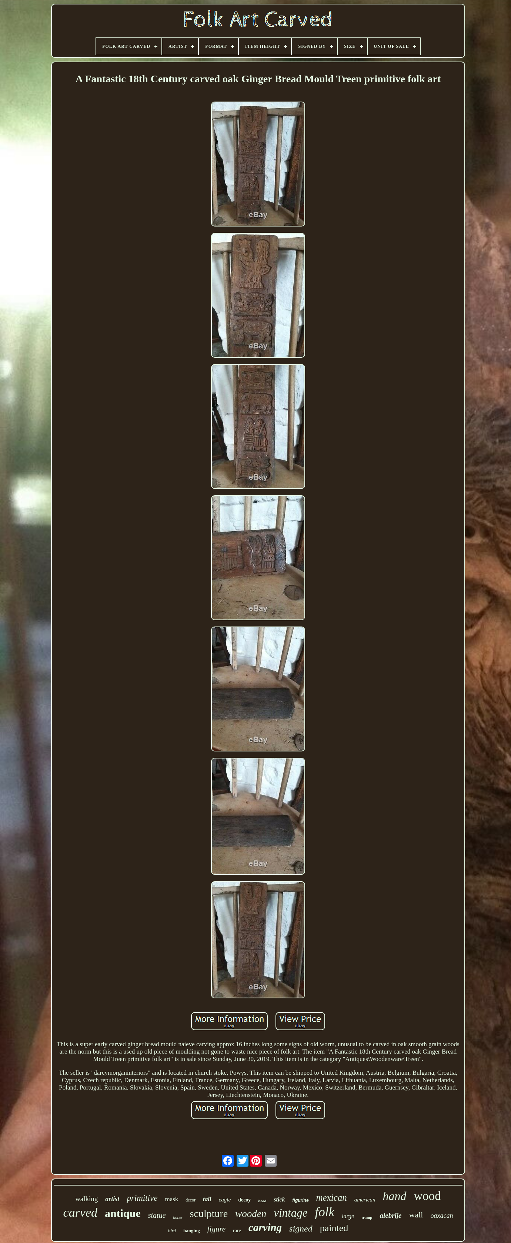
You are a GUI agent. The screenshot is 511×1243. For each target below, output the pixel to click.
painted (334, 1228)
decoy (244, 1200)
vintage (290, 1212)
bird (172, 1230)
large (348, 1216)
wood (427, 1196)
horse (178, 1218)
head (262, 1201)
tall (207, 1199)
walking (86, 1199)
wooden (250, 1213)
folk (324, 1212)
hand (395, 1196)
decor (191, 1200)
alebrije (390, 1215)
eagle (225, 1200)
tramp (366, 1217)
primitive (142, 1198)
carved (80, 1212)
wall (416, 1214)
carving (265, 1227)
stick (279, 1199)
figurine (301, 1200)
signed (301, 1228)
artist (112, 1199)
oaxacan (441, 1215)
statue (157, 1215)
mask (171, 1199)
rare (237, 1230)
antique (123, 1213)
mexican (331, 1198)
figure (216, 1228)
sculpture (209, 1213)
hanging (191, 1230)
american (364, 1200)
